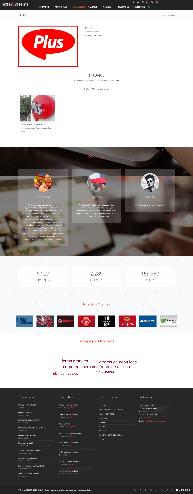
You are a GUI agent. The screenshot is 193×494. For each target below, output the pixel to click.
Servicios (103, 418)
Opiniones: (96, 156)
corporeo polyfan (59, 381)
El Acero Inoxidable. (26, 443)
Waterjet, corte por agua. (28, 458)
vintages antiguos (87, 371)
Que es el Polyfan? (25, 413)
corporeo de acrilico (127, 351)
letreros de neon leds (117, 362)
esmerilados (146, 379)
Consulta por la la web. (150, 201)
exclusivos (105, 371)
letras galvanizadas (161, 371)
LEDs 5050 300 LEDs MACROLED (32, 428)
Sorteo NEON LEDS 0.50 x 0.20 (110, 410)
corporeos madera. (81, 357)
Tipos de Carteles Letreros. (29, 473)
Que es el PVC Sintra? (27, 405)
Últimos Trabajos (67, 397)
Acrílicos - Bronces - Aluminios (30, 451)
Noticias (102, 426)
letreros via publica (52, 353)
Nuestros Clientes (96, 304)
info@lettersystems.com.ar (154, 421)
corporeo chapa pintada (93, 352)
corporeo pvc (160, 367)
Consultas (183, 490)
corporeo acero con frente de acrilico (96, 366)
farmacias (133, 372)
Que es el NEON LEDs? (27, 435)
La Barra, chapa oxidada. (68, 452)
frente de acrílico (69, 353)
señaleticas (117, 377)
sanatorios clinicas (103, 357)
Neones (107, 6)
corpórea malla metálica (53, 377)
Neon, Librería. (64, 424)
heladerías (46, 367)
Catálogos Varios (106, 414)
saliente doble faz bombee (36, 373)
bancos (91, 373)
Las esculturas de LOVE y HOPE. (31, 466)
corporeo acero (44, 362)
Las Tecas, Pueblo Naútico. (69, 471)
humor (81, 374)
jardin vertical (154, 363)
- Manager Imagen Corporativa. (96, 201)
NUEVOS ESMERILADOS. (29, 420)
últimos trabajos (65, 373)
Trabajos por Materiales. (96, 341)
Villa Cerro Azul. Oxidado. (68, 414)
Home (163, 15)
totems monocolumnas (156, 375)
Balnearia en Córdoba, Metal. (70, 433)
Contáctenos (146, 397)
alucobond (103, 379)
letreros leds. (133, 377)
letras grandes (75, 361)
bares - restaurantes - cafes (137, 357)
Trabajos (92, 6)
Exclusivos (79, 6)
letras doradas (111, 352)
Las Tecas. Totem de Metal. (69, 461)
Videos (101, 439)
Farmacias (43, 6)
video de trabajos (85, 378)
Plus (88, 28)
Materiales (61, 6)
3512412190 (145, 418)
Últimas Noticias (27, 397)
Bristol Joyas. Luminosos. (68, 443)
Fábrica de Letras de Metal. (110, 435)
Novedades (123, 6)
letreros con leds (126, 355)
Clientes (171, 15)
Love (43, 201)
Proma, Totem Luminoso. (68, 405)
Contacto (140, 6)
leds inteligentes (142, 367)
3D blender (56, 356)
